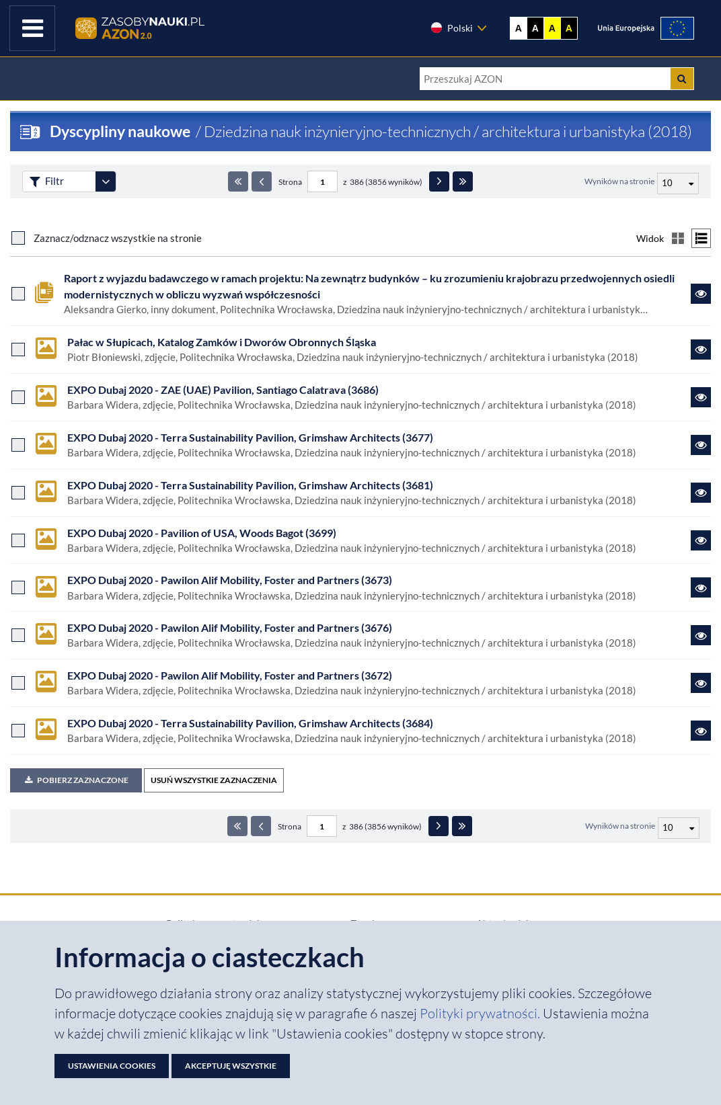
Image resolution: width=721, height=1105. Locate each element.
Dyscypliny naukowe (120, 131)
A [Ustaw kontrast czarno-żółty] (569, 28)
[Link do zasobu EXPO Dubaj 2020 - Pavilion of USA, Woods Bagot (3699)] (701, 540)
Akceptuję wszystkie (230, 1066)
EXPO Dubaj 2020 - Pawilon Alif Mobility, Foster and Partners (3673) (229, 579)
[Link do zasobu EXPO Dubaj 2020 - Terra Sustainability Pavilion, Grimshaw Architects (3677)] (701, 445)
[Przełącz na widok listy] (701, 238)
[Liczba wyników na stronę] (678, 828)
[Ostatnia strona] (463, 181)
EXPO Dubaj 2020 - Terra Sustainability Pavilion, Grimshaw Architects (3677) (250, 437)
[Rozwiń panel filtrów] (106, 181)
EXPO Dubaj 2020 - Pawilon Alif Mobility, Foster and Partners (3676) (229, 627)
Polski (451, 27)
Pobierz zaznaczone (76, 780)
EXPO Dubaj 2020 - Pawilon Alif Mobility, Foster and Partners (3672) (229, 675)
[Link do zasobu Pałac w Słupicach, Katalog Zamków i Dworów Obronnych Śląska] (701, 349)
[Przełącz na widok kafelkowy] (677, 238)
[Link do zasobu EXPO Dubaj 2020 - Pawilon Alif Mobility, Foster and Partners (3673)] (701, 587)
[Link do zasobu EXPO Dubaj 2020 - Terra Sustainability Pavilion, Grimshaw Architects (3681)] (701, 493)
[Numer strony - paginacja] (322, 181)
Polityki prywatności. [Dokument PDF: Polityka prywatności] (481, 1013)
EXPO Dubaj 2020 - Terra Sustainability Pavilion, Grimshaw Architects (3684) (250, 723)
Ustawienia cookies (111, 1066)
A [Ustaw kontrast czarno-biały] (535, 28)
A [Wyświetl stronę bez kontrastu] (518, 28)
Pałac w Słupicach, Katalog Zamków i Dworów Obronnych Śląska (221, 341)
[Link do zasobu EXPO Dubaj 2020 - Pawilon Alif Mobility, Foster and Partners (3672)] (701, 683)
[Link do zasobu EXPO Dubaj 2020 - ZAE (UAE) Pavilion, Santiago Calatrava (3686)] (701, 397)
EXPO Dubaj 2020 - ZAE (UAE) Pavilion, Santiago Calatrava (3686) (223, 389)
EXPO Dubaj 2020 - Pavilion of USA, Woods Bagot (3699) (201, 532)
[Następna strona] (439, 181)
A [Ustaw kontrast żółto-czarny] (552, 28)
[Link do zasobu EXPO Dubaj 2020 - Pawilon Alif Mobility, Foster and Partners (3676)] (701, 635)
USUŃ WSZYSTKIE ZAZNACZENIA (214, 780)
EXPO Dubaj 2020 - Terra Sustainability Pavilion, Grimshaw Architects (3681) (250, 485)
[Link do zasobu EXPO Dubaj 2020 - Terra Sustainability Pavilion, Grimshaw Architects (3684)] (701, 731)
